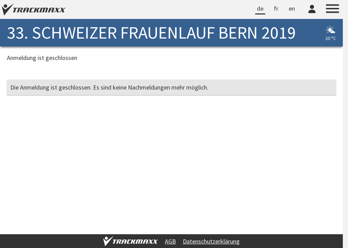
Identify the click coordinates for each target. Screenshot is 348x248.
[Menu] (332, 9)
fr (276, 8)
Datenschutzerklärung (211, 241)
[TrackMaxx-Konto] (312, 14)
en (292, 8)
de (260, 8)
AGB (170, 241)
